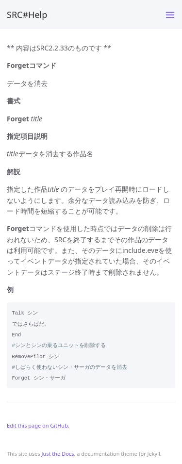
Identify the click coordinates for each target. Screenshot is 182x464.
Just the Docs (57, 453)
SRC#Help (27, 14)
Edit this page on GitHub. (38, 425)
